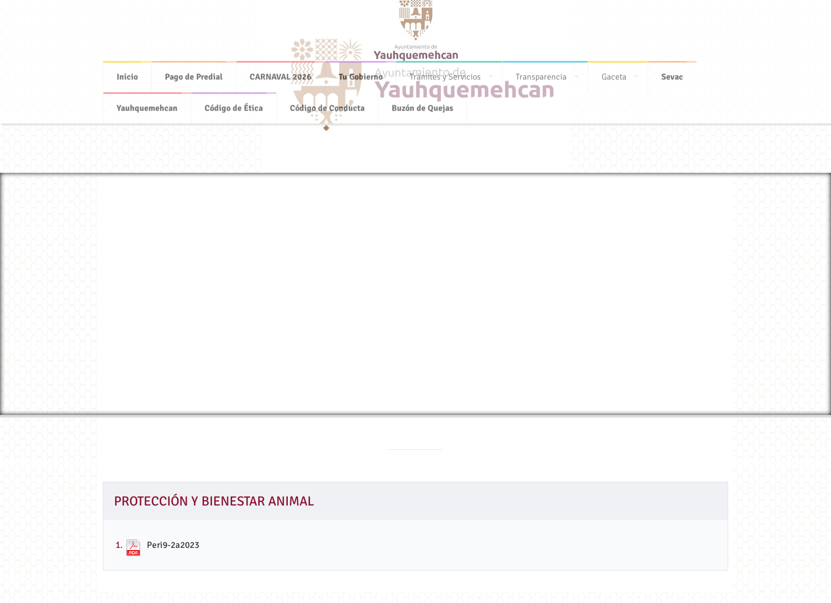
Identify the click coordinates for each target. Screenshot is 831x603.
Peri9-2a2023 (173, 545)
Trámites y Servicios (445, 73)
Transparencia (541, 73)
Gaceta (614, 73)
